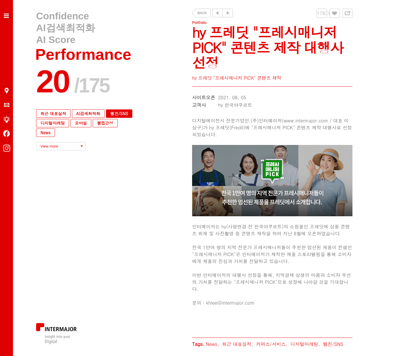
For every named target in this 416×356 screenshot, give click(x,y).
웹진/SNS (119, 113)
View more (49, 146)
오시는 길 (6, 90)
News (45, 132)
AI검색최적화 (65, 28)
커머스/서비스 (271, 344)
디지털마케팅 (52, 123)
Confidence (62, 16)
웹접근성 (105, 123)
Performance (83, 54)
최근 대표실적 (53, 113)
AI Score (55, 39)
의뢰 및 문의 (6, 105)
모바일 (81, 123)
